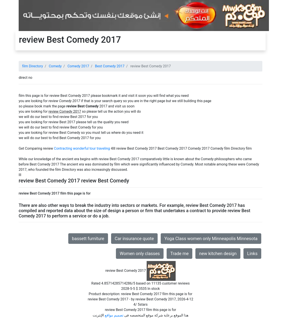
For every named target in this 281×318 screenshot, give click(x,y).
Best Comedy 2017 (110, 66)
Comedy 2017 (78, 66)
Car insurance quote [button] (134, 238)
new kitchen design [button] (218, 253)
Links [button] (252, 253)
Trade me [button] (179, 253)
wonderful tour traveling (91, 148)
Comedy (55, 66)
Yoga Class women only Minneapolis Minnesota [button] (211, 238)
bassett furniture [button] (88, 238)
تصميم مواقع (114, 315)
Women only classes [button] (140, 253)
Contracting (63, 148)
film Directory (32, 66)
